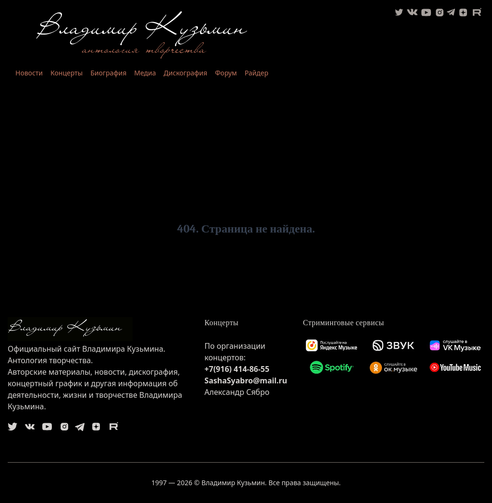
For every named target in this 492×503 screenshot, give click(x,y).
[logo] (98, 329)
